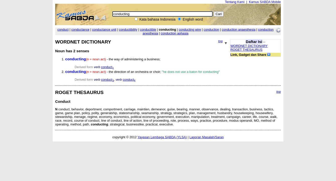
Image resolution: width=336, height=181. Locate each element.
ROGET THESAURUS (246, 50)
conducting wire (190, 29)
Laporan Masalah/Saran (206, 137)
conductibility (128, 29)
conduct (63, 29)
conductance (80, 29)
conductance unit (104, 29)
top (220, 41)
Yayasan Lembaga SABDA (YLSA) (162, 137)
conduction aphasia (174, 33)
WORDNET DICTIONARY (249, 46)
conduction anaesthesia (238, 29)
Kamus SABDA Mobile (265, 2)
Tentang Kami (234, 2)
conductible (148, 29)
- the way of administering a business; (112, 59)
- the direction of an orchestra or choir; (142, 72)
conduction (211, 29)
